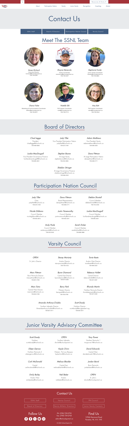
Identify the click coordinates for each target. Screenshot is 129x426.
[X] (35, 419)
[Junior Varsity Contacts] (93, 406)
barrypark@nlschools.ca (64, 292)
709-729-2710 (64, 112)
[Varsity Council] (98, 31)
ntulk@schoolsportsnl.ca (64, 110)
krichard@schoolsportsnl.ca (34, 74)
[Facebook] (26, 419)
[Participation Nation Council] (76, 31)
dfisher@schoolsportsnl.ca (33, 110)
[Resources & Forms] (99, 2)
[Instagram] (43, 419)
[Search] (22, 2)
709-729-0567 (34, 75)
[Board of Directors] (53, 31)
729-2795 (68, 413)
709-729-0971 (34, 112)
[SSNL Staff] (31, 31)
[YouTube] (39, 419)
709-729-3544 (95, 112)
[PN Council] (93, 400)
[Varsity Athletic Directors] (64, 406)
